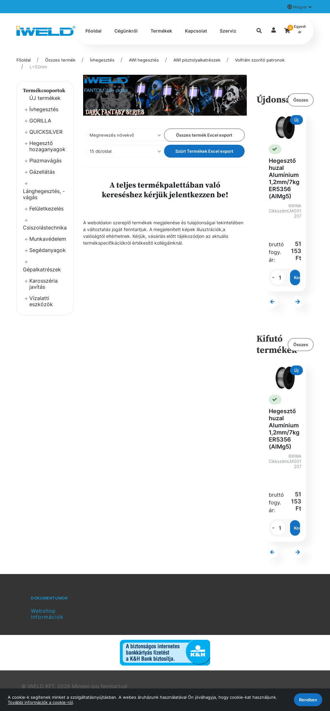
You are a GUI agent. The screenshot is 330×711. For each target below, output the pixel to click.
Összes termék (60, 60)
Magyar (299, 6)
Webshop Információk (47, 614)
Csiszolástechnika (45, 227)
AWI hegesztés (144, 60)
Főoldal (93, 31)
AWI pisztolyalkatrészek (196, 60)
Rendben (308, 699)
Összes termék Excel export (204, 135)
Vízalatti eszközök (41, 301)
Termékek (161, 31)
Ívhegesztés (102, 60)
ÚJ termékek (45, 98)
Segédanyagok (47, 250)
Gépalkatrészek (42, 269)
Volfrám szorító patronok (260, 60)
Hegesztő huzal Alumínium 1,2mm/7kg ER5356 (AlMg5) (284, 178)
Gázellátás (42, 172)
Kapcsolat (196, 31)
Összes (300, 99)
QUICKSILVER (46, 132)
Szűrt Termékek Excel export (204, 151)
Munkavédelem (47, 239)
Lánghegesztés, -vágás (44, 194)
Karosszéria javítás (43, 284)
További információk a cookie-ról (40, 702)
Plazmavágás (45, 160)
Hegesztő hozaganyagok (47, 146)
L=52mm (38, 66)
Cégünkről (126, 31)
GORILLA (40, 120)
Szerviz (228, 31)
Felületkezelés (46, 208)
